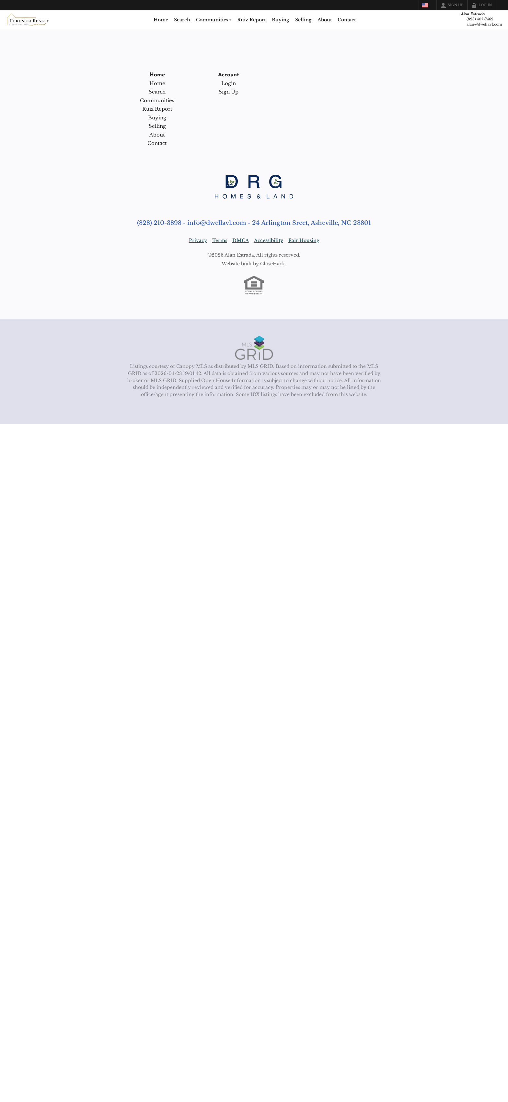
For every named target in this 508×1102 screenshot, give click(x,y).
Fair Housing (303, 240)
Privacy (198, 240)
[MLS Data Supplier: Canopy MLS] (254, 348)
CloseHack (272, 264)
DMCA (240, 240)
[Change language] (427, 5)
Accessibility (268, 240)
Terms (219, 240)
